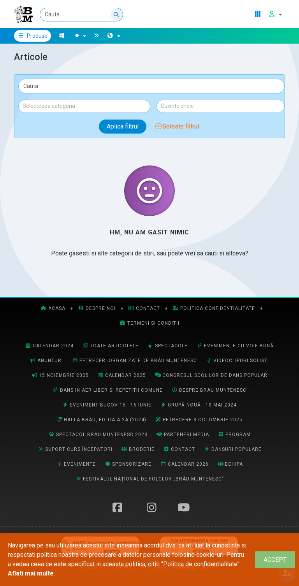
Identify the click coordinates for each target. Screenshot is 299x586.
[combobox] (84, 106)
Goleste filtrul (177, 126)
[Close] (275, 559)
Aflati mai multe (31, 573)
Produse (32, 36)
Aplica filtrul (123, 126)
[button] (113, 36)
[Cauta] (81, 14)
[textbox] (84, 106)
